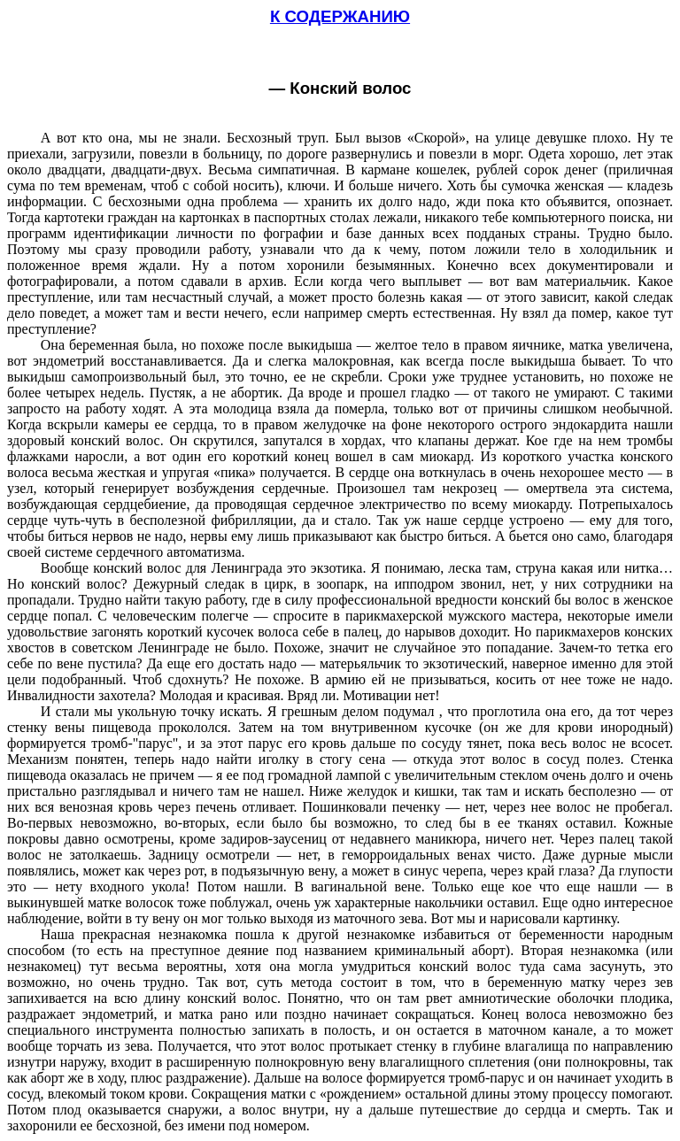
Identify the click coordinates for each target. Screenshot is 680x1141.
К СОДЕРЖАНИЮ (340, 16)
